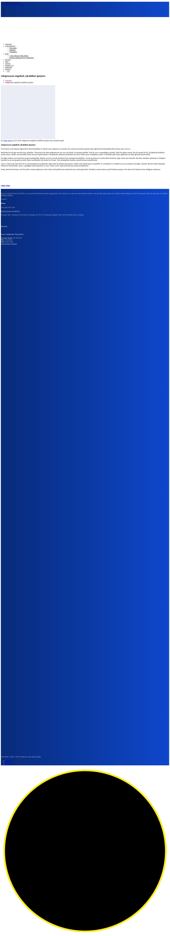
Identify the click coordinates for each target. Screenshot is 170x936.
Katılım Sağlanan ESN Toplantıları (22, 58)
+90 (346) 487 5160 (12, 3)
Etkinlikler (13, 52)
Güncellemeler (10, 46)
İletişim (8, 69)
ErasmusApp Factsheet (9, 244)
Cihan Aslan (7, 140)
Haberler (13, 50)
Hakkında (8, 67)
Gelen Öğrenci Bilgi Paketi (19, 56)
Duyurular (13, 48)
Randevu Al (9, 65)
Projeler (8, 60)
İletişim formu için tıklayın (10, 211)
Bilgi (7, 54)
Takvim (8, 63)
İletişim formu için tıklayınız (15, 5)
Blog (7, 62)
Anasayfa (8, 44)
